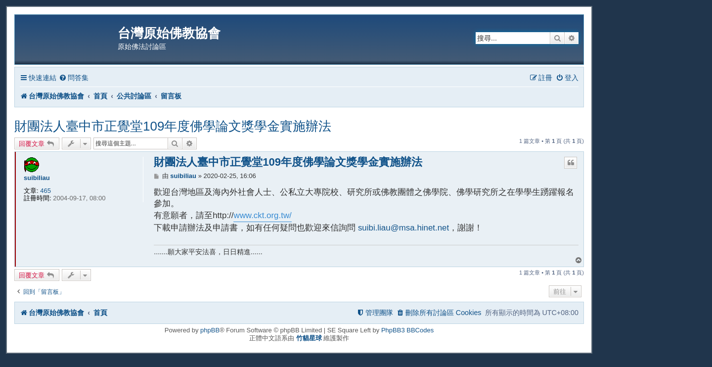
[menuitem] (74, 78)
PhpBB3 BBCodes (407, 330)
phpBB (210, 330)
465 (45, 190)
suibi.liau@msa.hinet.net (403, 227)
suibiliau (37, 178)
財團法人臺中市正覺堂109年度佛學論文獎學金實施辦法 (172, 126)
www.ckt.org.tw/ (262, 215)
